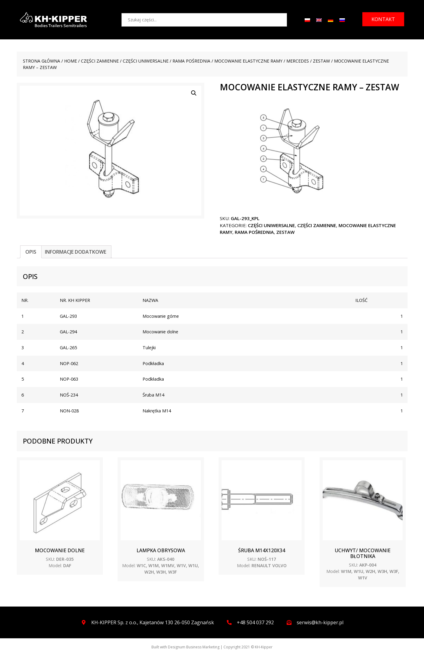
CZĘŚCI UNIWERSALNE (146, 61)
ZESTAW (321, 61)
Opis (30, 251)
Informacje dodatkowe (75, 251)
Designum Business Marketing (193, 647)
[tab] (31, 251)
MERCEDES (297, 61)
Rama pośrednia (191, 61)
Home (70, 61)
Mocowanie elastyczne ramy (248, 61)
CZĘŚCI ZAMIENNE (100, 61)
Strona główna (41, 61)
